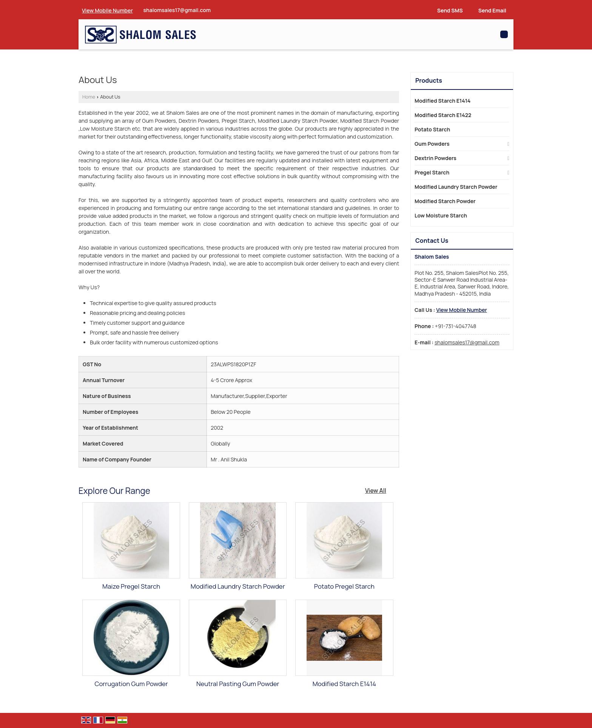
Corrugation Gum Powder (131, 683)
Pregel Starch (432, 172)
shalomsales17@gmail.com (177, 10)
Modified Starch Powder (445, 201)
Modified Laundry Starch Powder (238, 586)
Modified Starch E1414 (344, 683)
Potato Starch (432, 129)
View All (375, 491)
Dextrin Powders (435, 158)
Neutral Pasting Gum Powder (237, 683)
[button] (107, 10)
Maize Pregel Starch (131, 586)
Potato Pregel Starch (344, 586)
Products (428, 80)
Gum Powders (432, 143)
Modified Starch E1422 (443, 115)
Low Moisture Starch (441, 215)
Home (88, 97)
